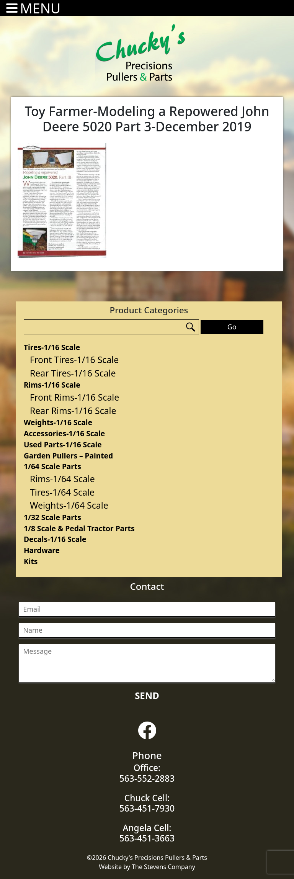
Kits (31, 561)
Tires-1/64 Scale (62, 492)
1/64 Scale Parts (52, 466)
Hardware (42, 550)
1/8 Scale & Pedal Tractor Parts (79, 528)
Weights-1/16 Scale (58, 422)
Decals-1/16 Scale (55, 539)
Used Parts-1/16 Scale (63, 444)
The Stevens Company (163, 867)
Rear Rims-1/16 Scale (73, 410)
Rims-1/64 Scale (62, 479)
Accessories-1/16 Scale (64, 433)
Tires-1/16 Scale (52, 347)
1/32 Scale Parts (52, 517)
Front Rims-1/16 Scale (74, 397)
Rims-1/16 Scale (52, 385)
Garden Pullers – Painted (68, 455)
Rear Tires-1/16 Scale (73, 373)
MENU (40, 8)
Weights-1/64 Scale (69, 505)
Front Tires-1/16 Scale (74, 360)
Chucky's (140, 52)
